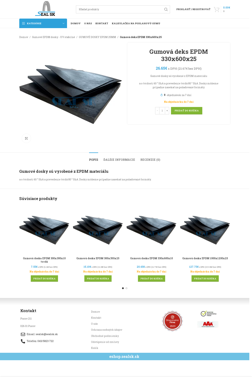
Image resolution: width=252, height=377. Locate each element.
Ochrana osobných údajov (106, 329)
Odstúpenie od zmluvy (105, 342)
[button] (44, 278)
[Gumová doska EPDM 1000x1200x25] (205, 230)
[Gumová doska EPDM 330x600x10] (151, 230)
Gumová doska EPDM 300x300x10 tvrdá (44, 260)
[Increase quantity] (167, 110)
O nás (94, 323)
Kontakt (96, 317)
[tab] (93, 157)
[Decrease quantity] (157, 110)
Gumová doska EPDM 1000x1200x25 (205, 258)
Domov (23, 37)
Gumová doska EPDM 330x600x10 (151, 258)
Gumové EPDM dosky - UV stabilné (53, 37)
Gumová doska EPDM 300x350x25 (97, 258)
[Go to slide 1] (123, 288)
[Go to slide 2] (126, 288)
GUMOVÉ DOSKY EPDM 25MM (97, 37)
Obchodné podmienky (105, 336)
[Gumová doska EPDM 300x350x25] (98, 230)
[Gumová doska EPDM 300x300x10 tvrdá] (44, 230)
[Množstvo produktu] (162, 110)
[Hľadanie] (123, 9)
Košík (94, 348)
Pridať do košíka (187, 110)
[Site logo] (45, 9)
